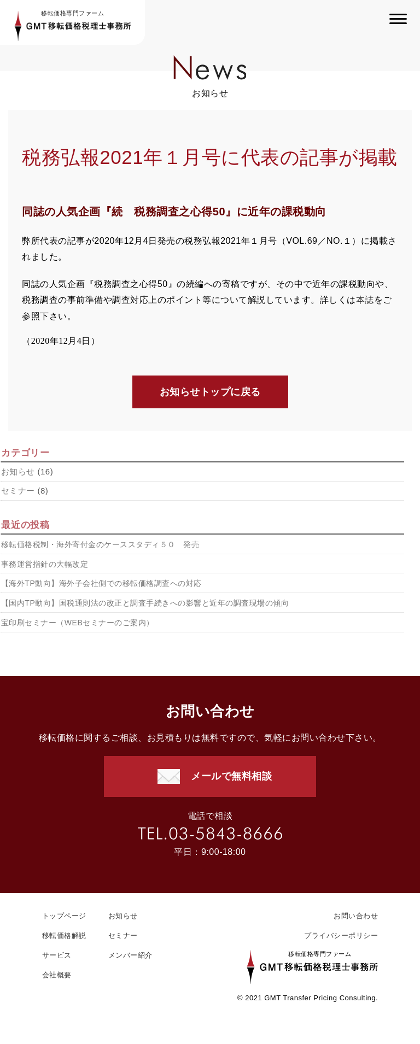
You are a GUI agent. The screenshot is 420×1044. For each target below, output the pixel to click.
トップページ (64, 916)
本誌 (365, 300)
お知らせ (123, 916)
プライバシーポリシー (341, 935)
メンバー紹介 (130, 955)
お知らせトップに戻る (210, 392)
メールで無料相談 (231, 776)
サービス (57, 955)
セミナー (123, 935)
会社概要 (57, 975)
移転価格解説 (64, 935)
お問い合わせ (356, 916)
